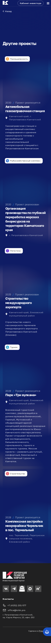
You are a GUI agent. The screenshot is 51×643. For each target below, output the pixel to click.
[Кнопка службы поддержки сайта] (47, 631)
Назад (7, 11)
